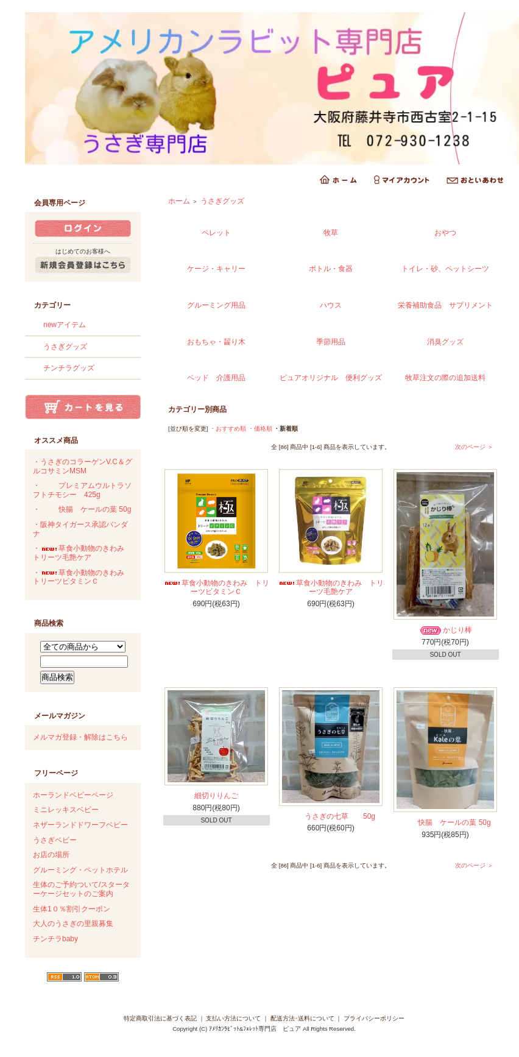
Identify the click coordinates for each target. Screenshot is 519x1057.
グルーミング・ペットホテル (80, 870)
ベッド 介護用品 (216, 377)
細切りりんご (216, 795)
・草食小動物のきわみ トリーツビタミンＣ (82, 577)
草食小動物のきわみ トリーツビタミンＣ (216, 587)
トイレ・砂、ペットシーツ (445, 268)
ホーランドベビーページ (73, 795)
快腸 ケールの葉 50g (445, 822)
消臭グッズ (445, 342)
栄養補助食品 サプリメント (445, 305)
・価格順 (260, 428)
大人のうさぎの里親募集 (73, 923)
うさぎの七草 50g (330, 816)
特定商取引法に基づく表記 (160, 1018)
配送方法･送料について (302, 1018)
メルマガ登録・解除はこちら (80, 737)
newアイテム (64, 324)
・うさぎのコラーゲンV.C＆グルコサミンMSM (82, 466)
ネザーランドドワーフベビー (80, 825)
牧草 (330, 232)
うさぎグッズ (65, 346)
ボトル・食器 (331, 268)
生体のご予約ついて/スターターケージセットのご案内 (81, 889)
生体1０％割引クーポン (71, 909)
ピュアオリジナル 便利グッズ (331, 377)
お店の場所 (51, 854)
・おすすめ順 (228, 428)
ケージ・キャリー (216, 268)
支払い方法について (233, 1018)
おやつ (445, 232)
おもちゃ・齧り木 (216, 342)
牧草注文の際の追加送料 (445, 377)
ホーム (179, 201)
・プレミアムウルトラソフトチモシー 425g (82, 490)
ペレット (216, 232)
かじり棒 (445, 630)
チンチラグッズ (68, 368)
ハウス (331, 305)
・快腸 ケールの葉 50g (82, 509)
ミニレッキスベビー (66, 809)
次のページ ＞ (474, 447)
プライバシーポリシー (374, 1018)
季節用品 (330, 342)
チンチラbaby (55, 939)
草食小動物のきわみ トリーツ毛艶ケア (331, 587)
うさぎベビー (55, 840)
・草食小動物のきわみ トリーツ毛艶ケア (82, 553)
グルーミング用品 (216, 305)
